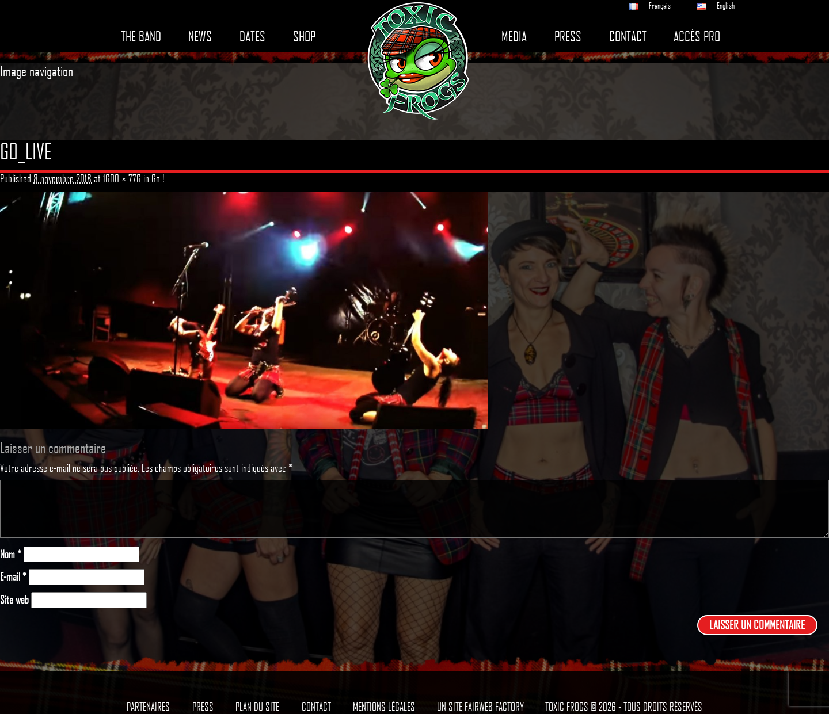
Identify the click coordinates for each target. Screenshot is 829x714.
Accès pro (697, 36)
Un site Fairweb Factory (480, 706)
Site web (14, 600)
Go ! (158, 178)
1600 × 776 (122, 178)
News (200, 36)
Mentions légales (384, 706)
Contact (628, 36)
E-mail (13, 577)
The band (141, 36)
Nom (10, 554)
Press (567, 36)
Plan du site (257, 706)
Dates (252, 36)
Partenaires (148, 706)
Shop (304, 36)
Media (514, 36)
